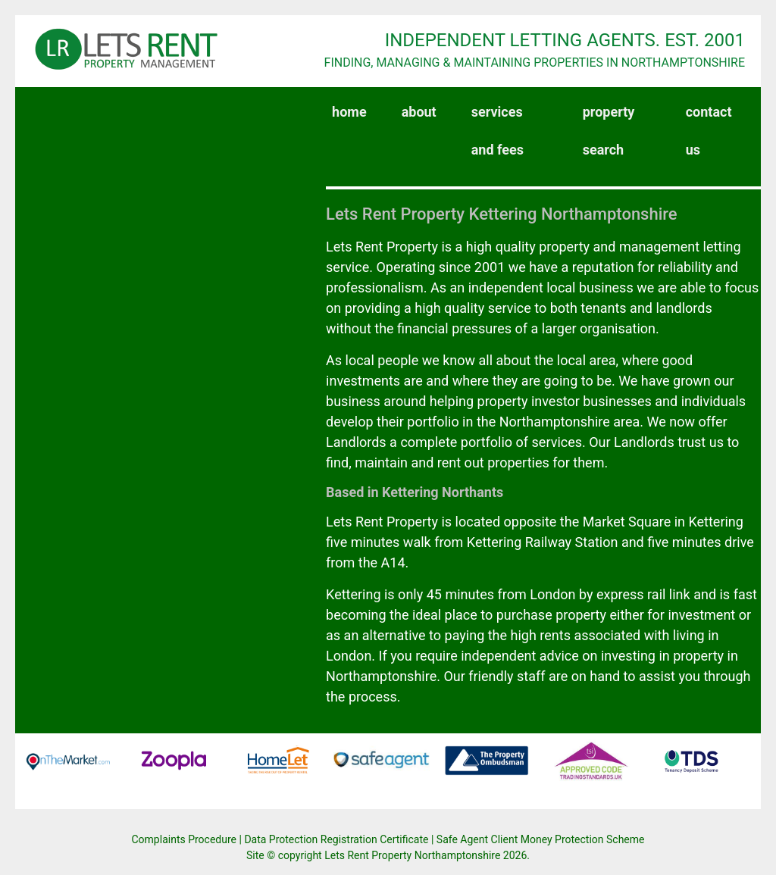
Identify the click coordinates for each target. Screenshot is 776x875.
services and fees (497, 131)
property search (609, 131)
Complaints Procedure (184, 839)
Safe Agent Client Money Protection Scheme (540, 839)
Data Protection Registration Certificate (336, 839)
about (419, 112)
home (352, 106)
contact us (709, 131)
